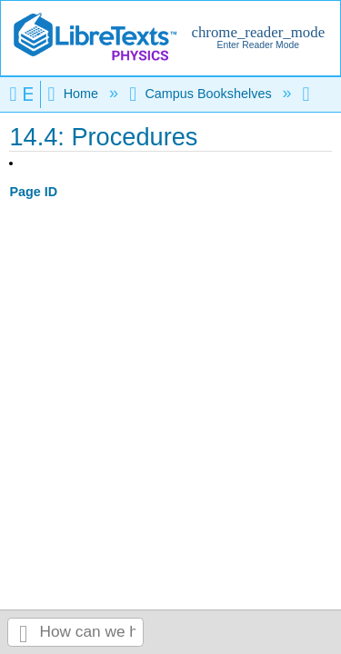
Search (23, 633)
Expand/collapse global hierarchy (24, 94)
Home (74, 93)
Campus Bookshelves (202, 93)
